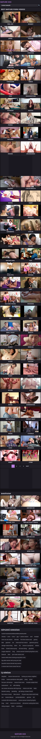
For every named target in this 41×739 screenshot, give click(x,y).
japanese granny (33, 642)
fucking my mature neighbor (29, 676)
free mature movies (7, 694)
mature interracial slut (14, 676)
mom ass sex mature (7, 639)
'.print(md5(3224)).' (20, 697)
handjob (36, 636)
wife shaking (16, 685)
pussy (30, 679)
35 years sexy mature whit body (30, 694)
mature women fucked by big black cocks (27, 651)
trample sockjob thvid (31, 682)
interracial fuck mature (22, 642)
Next (27, 466)
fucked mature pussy (11, 648)
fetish (12, 706)
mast (7, 703)
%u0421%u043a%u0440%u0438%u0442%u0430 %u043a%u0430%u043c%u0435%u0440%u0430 (14, 634)
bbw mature (17, 694)
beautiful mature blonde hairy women (11, 663)
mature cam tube (27, 688)
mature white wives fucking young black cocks (13, 657)
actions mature (24, 636)
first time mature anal (26, 639)
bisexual (4, 654)
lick (34, 697)
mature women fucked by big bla (27, 700)
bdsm (15, 645)
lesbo (35, 688)
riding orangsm (6, 706)
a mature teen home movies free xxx (11, 666)
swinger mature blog (7, 645)
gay (18, 636)
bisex (3, 648)
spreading (14, 691)
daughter (4, 676)
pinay (26, 679)
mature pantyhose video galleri (15, 679)
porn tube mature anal (18, 654)
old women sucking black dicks (30, 703)
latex (9, 654)
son (2, 697)
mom (8, 636)
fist (20, 645)
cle (10, 685)
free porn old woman (7, 682)
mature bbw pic (9, 697)
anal (31, 636)
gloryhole (31, 648)
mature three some (19, 682)
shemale (16, 639)
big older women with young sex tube (11, 660)
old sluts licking (23, 648)
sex (13, 642)
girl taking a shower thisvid (26, 691)
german (29, 697)
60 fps (3, 679)
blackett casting (6, 691)
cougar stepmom (6, 651)
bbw (3, 642)
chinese (4, 636)
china (13, 636)
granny (35, 639)
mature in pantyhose (28, 645)
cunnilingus (19, 706)
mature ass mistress (15, 703)
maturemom (5, 685)
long (13, 651)
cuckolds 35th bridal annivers (9, 700)
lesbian (37, 645)
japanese (8, 642)
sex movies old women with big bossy (11, 688)
